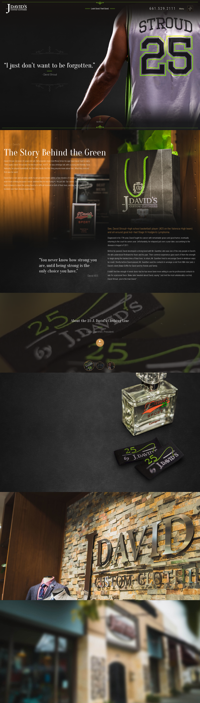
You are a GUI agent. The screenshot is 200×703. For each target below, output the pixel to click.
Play (100, 342)
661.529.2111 (162, 8)
